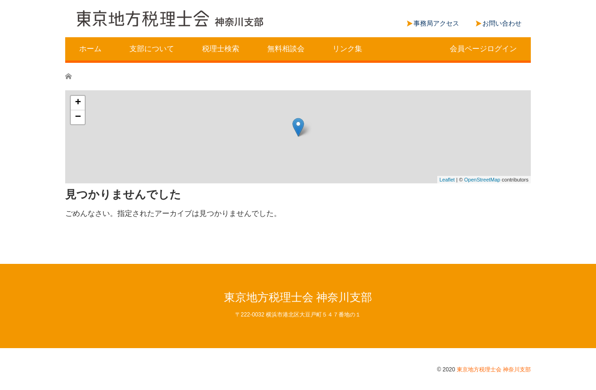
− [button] (78, 117)
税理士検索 (220, 49)
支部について (151, 49)
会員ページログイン (483, 49)
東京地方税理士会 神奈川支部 (298, 297)
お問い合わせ (502, 23)
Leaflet (447, 179)
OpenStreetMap (482, 179)
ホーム (90, 49)
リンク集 (347, 49)
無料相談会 (286, 49)
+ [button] (78, 103)
